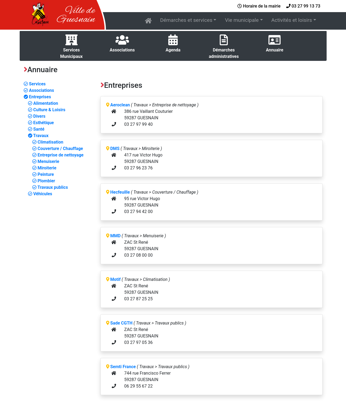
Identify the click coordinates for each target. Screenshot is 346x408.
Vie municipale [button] (241, 20)
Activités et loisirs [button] (291, 20)
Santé (36, 129)
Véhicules (40, 193)
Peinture (43, 174)
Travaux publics (50, 187)
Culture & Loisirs (46, 109)
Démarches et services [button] (186, 20)
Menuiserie (45, 161)
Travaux (38, 135)
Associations (39, 90)
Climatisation (47, 142)
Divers (37, 116)
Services (35, 83)
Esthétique (41, 122)
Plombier (43, 180)
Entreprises (37, 96)
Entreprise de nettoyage (58, 155)
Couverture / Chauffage (57, 148)
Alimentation (43, 103)
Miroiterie (44, 167)
